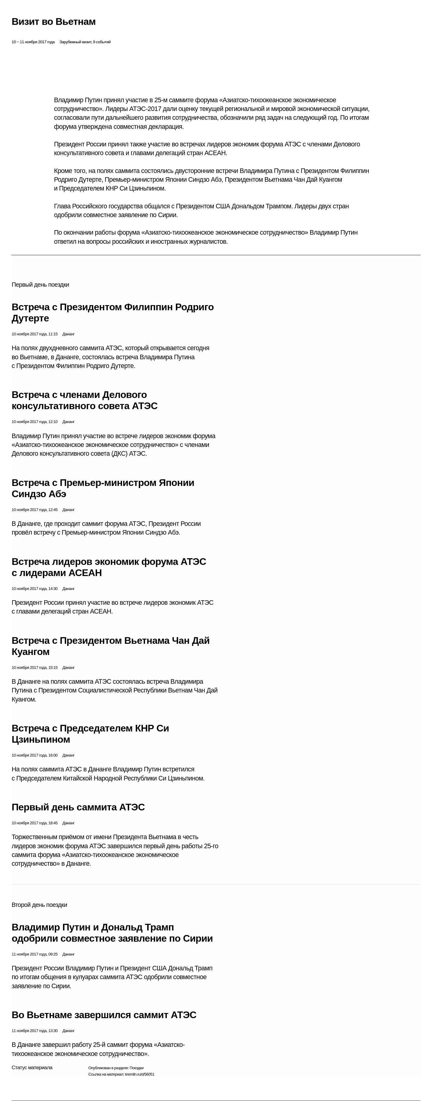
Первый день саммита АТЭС (78, 807)
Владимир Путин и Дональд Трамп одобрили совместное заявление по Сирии (112, 933)
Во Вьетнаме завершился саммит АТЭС (104, 1014)
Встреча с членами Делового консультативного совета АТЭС (84, 400)
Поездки (136, 1068)
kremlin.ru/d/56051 (139, 1074)
